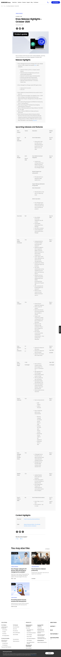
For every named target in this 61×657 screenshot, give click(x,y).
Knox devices (15, 630)
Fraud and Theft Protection (6, 647)
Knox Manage (29, 634)
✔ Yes (17, 538)
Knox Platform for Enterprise (30, 630)
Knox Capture (29, 640)
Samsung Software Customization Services (41, 638)
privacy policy (33, 654)
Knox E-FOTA (29, 636)
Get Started (55, 2)
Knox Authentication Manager (30, 643)
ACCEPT (49, 653)
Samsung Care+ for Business (40, 632)
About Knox (14, 2)
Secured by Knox (16, 626)
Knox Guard (39, 627)
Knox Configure (29, 648)
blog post (35, 120)
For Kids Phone (5, 643)
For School (4, 633)
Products (28, 622)
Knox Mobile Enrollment (31, 632)
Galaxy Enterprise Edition (42, 642)
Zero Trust (15, 628)
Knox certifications (16, 632)
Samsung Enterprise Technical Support (41, 635)
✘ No (21, 538)
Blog (32, 2)
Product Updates (19, 13)
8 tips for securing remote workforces (32, 519)
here (35, 65)
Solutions (4, 622)
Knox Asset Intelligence (31, 638)
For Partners (36, 2)
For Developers (54, 637)
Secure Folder (15, 634)
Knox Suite (28, 627)
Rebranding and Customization (4, 641)
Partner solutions (16, 641)
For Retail (4, 631)
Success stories (16, 639)
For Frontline (4, 629)
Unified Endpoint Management (4, 627)
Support (52, 626)
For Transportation (5, 635)
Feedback (59, 329)
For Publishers (5, 645)
